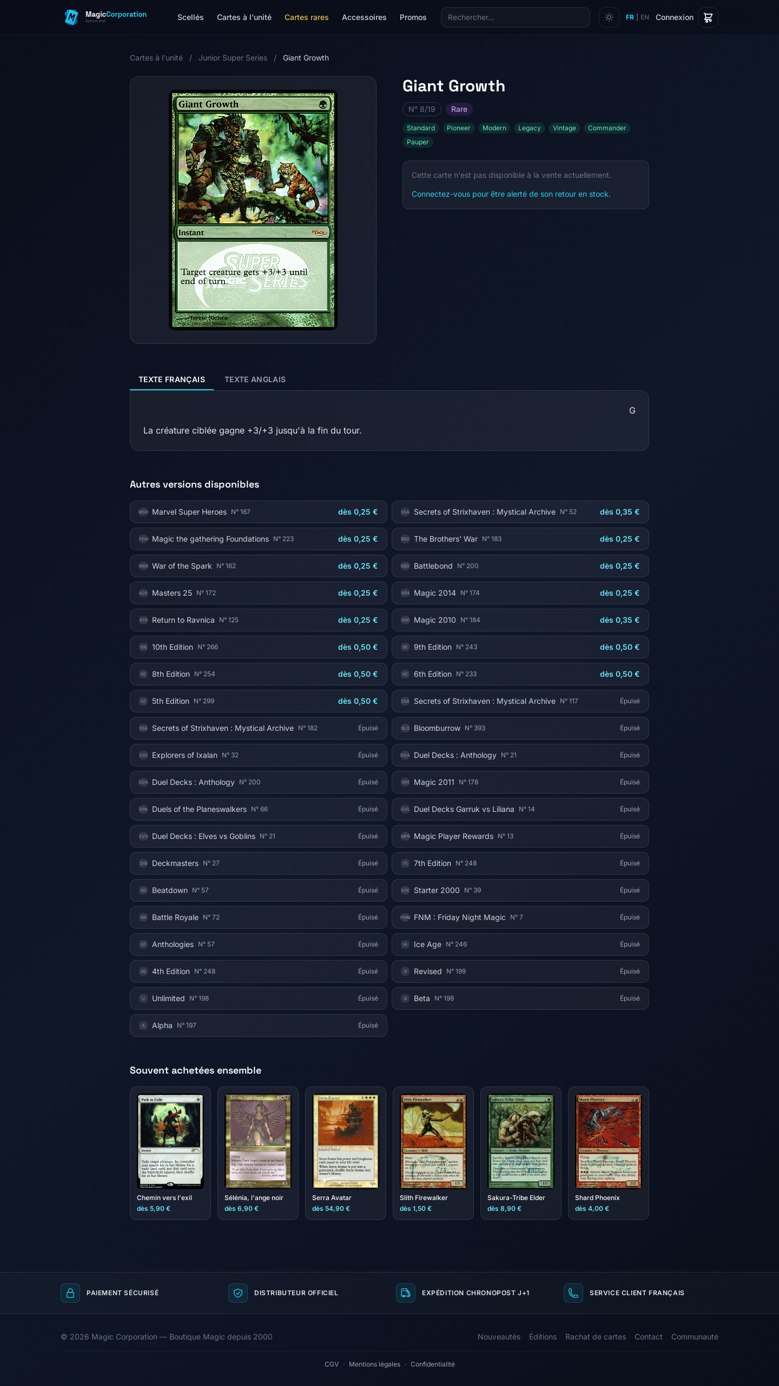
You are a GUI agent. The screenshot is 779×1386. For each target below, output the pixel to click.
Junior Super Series (233, 57)
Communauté (694, 1336)
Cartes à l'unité (244, 17)
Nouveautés (499, 1336)
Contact (649, 1336)
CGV (332, 1364)
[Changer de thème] (609, 17)
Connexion (675, 17)
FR (630, 17)
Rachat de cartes (595, 1336)
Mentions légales (374, 1364)
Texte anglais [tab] (255, 379)
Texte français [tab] (171, 379)
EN (645, 17)
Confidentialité (433, 1364)
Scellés (190, 17)
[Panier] (708, 17)
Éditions (543, 1336)
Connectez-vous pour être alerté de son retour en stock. (511, 193)
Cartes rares (307, 17)
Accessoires (364, 17)
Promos (413, 17)
